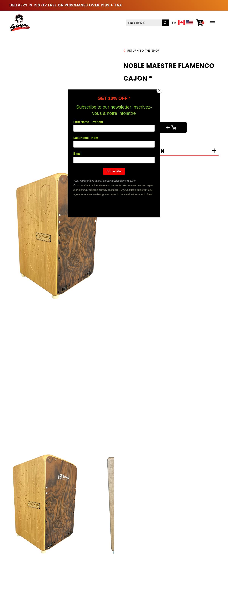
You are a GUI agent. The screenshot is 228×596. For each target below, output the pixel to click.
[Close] (159, 90)
